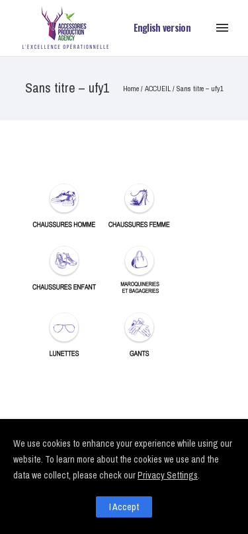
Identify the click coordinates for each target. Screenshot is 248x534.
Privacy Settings (168, 475)
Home (131, 88)
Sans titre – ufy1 (200, 88)
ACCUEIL (158, 88)
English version (162, 27)
